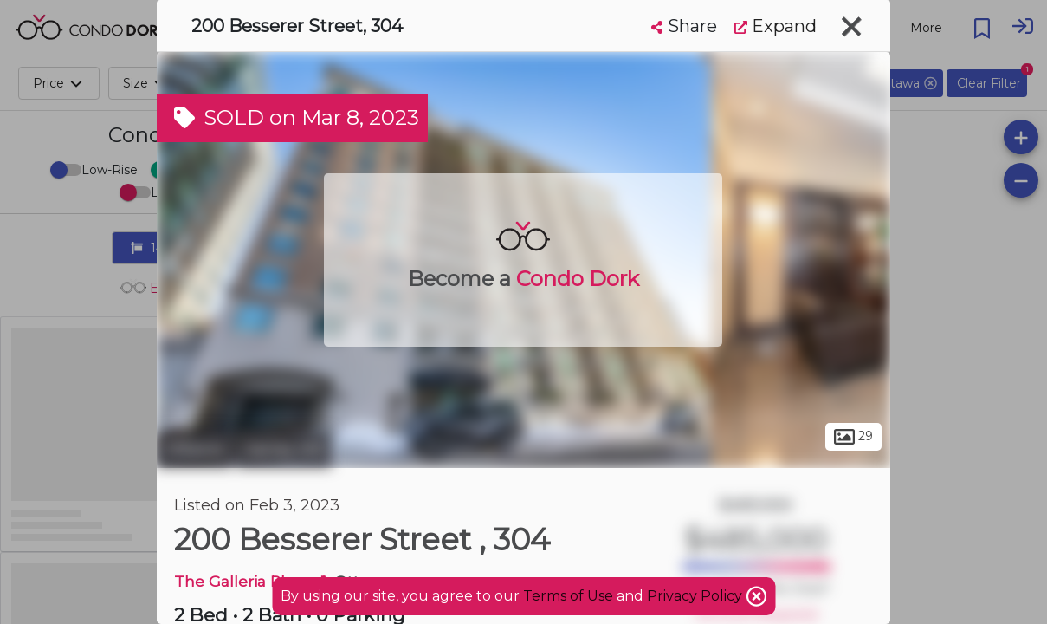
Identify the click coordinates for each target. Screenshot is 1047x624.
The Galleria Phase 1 (250, 581)
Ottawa (194, 448)
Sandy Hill (284, 448)
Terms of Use (568, 596)
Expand (775, 26)
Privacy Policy (696, 596)
